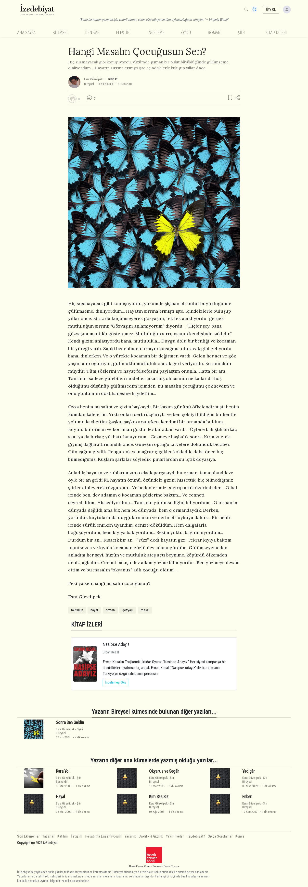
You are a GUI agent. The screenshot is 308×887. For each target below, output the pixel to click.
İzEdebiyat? (196, 836)
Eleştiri (123, 32)
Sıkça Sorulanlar (220, 836)
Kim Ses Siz (158, 796)
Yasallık (130, 836)
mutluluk (77, 610)
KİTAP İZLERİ (276, 32)
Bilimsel (60, 32)
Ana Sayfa (26, 32)
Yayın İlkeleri (175, 836)
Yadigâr (248, 771)
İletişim (76, 836)
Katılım (62, 836)
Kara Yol (62, 771)
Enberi (247, 796)
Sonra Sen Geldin (70, 722)
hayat (94, 610)
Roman (214, 32)
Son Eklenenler (28, 836)
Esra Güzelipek (93, 79)
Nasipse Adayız (116, 644)
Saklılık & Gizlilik (151, 836)
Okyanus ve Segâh (164, 771)
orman (110, 610)
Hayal (60, 796)
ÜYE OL (271, 10)
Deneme (92, 32)
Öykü (186, 32)
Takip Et (112, 79)
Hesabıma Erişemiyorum (103, 836)
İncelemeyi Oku (115, 682)
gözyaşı (127, 610)
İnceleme (155, 32)
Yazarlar (48, 836)
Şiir (241, 32)
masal (145, 610)
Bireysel (89, 84)
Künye (239, 836)
